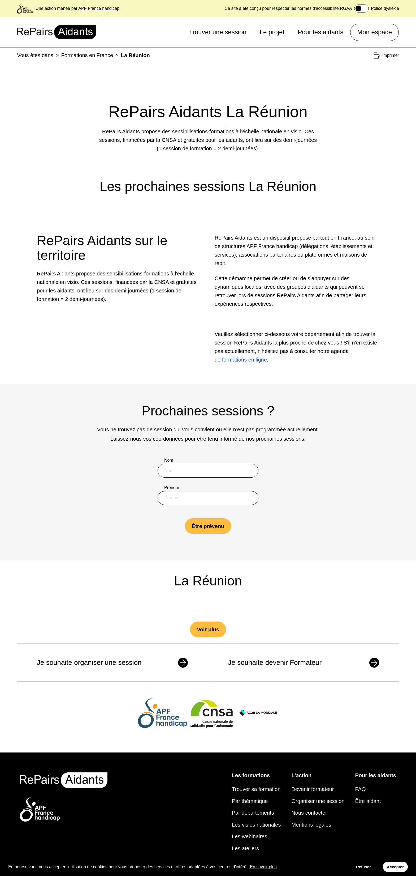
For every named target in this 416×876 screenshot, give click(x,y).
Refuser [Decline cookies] (363, 867)
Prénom (171, 487)
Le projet (272, 32)
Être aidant (368, 801)
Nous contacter (309, 813)
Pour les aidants (320, 32)
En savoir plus (263, 867)
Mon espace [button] (374, 32)
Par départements (253, 813)
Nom (168, 460)
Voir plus (208, 629)
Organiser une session (317, 801)
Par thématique (250, 801)
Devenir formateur (312, 789)
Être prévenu (208, 526)
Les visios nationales (256, 825)
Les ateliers (245, 848)
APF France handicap (98, 8)
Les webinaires (249, 836)
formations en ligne (244, 360)
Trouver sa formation (256, 789)
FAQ (360, 789)
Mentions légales (311, 825)
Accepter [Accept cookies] (395, 867)
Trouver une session (217, 32)
